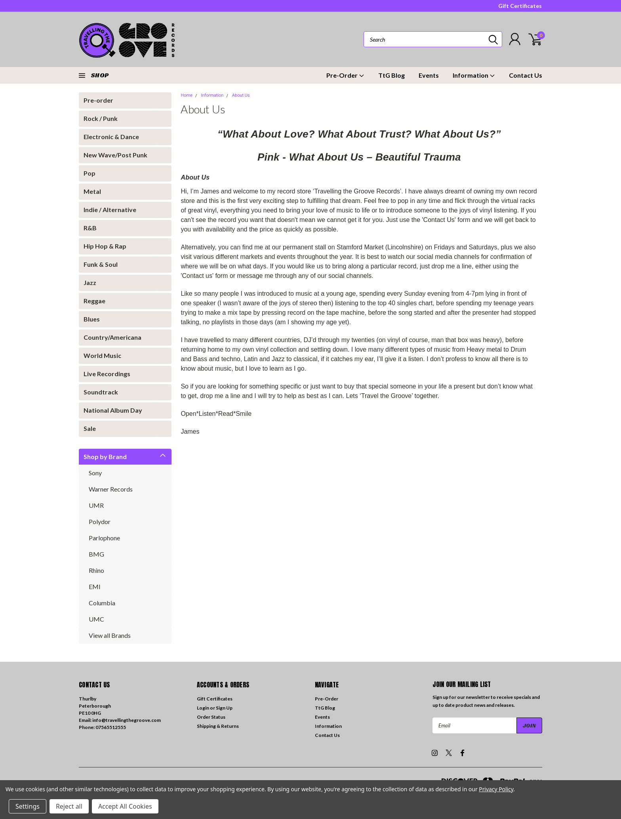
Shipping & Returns (218, 726)
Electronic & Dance (111, 136)
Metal (92, 191)
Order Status (211, 717)
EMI (95, 586)
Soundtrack (101, 392)
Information (474, 75)
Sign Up (224, 708)
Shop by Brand (105, 456)
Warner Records (111, 489)
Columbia (102, 603)
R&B (90, 228)
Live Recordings (107, 373)
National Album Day (113, 410)
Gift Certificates (520, 5)
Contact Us (525, 75)
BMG (96, 554)
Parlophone (104, 538)
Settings (27, 806)
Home (186, 95)
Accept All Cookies (125, 806)
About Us (241, 95)
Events (429, 75)
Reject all (69, 806)
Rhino (96, 570)
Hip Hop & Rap (105, 246)
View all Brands (110, 635)
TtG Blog (391, 75)
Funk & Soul (101, 264)
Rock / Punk (101, 118)
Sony (95, 472)
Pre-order (98, 100)
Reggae (94, 300)
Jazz (90, 282)
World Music (102, 355)
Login (203, 708)
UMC (96, 619)
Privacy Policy (496, 789)
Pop (89, 173)
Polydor (99, 521)
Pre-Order (345, 75)
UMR (96, 505)
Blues (92, 319)
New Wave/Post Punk (115, 155)
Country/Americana (112, 337)
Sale (90, 428)
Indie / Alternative (110, 209)
